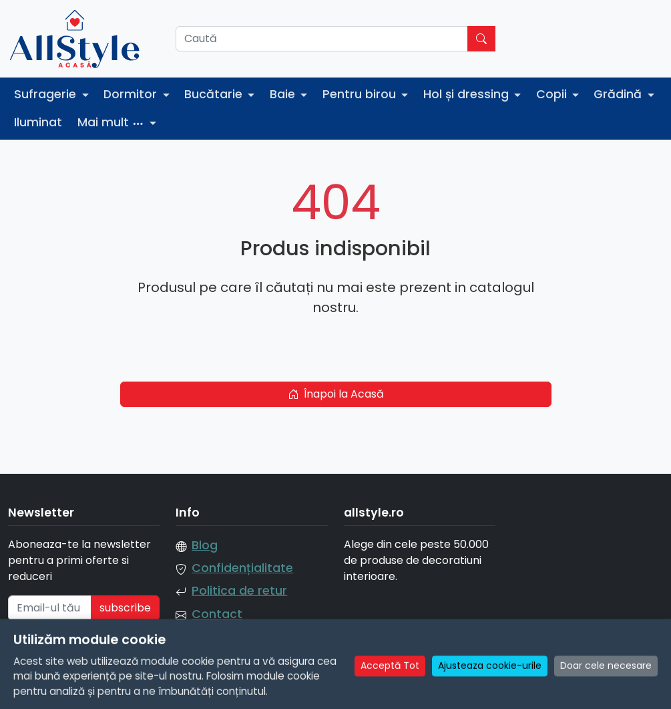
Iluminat (38, 122)
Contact (217, 614)
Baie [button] (284, 94)
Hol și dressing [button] (467, 94)
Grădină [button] (619, 94)
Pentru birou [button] (360, 94)
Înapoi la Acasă (336, 394)
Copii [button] (553, 94)
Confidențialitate (242, 568)
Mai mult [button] (112, 122)
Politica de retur (239, 591)
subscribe (125, 607)
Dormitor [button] (131, 94)
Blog (205, 545)
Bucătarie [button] (215, 94)
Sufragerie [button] (46, 94)
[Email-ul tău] (49, 608)
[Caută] (322, 38)
